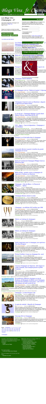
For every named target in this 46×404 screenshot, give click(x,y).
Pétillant (22, 134)
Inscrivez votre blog (27, 345)
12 (5, 328)
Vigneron (22, 181)
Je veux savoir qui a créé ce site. (30, 342)
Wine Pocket (19, 317)
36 (9, 330)
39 (14, 330)
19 (17, 328)
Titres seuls (14, 35)
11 (4, 328)
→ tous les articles (7, 14)
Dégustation (17, 134)
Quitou (18, 187)
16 (12, 328)
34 (5, 330)
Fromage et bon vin (21, 57)
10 (2, 328)
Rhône (17, 290)
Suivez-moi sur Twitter (7, 344)
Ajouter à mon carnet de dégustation (16, 53)
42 (19, 330)
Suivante (3, 332)
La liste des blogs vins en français (10, 351)
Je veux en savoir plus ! (28, 341)
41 (17, 330)
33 (4, 330)
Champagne (4, 53)
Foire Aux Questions (27, 347)
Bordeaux (14, 290)
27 (12, 329)
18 (16, 328)
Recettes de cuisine (7, 355)
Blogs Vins (10, 24)
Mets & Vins (31, 57)
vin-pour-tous (19, 306)
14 (9, 328)
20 (19, 328)
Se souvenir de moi (28, 32)
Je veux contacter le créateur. (29, 343)
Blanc (22, 193)
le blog (4, 343)
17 (14, 328)
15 (10, 328)
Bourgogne (3, 290)
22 (4, 329)
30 (17, 329)
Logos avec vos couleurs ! (28, 348)
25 (9, 329)
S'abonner (29, 92)
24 (7, 329)
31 (19, 329)
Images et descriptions (7, 33)
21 (2, 329)
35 (7, 330)
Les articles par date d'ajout (7, 39)
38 (12, 330)
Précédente (7, 327)
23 (5, 329)
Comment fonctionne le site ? (29, 346)
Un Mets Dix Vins (20, 270)
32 (2, 330)
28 (14, 329)
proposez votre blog (32, 47)
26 (10, 329)
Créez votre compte (36, 35)
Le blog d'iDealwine (21, 92)
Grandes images (6, 35)
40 (15, 330)
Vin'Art (18, 220)
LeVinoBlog (19, 294)
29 (16, 329)
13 (7, 328)
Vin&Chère (19, 47)
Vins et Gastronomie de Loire (23, 128)
